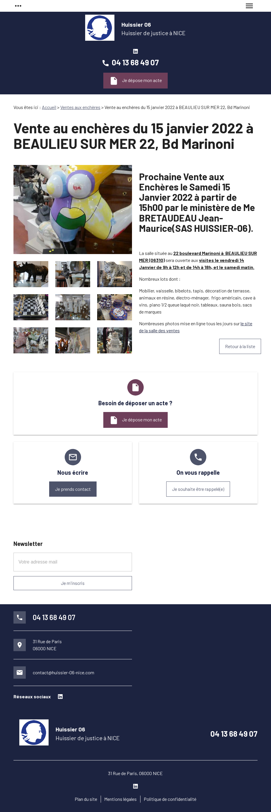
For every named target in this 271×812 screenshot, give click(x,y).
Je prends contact (73, 489)
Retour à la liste (240, 346)
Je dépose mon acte (135, 81)
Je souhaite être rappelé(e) (198, 489)
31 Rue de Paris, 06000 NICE (135, 773)
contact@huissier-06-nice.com (63, 672)
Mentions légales (120, 799)
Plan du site (86, 799)
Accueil (49, 107)
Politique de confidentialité (170, 799)
